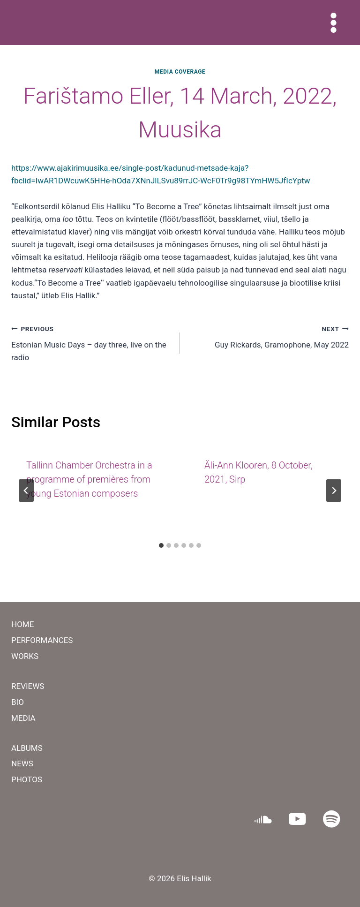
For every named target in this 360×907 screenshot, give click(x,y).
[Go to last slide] (26, 490)
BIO (17, 702)
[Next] (333, 490)
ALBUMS (27, 748)
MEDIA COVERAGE (180, 71)
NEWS (22, 763)
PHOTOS (26, 779)
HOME (22, 624)
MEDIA (23, 718)
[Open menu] (333, 22)
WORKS (24, 656)
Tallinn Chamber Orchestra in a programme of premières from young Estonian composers (89, 479)
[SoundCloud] (263, 819)
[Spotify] (332, 819)
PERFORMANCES (42, 640)
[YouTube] (297, 819)
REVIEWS (27, 686)
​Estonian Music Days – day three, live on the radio (91, 342)
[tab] (161, 545)
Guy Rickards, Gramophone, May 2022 (268, 336)
